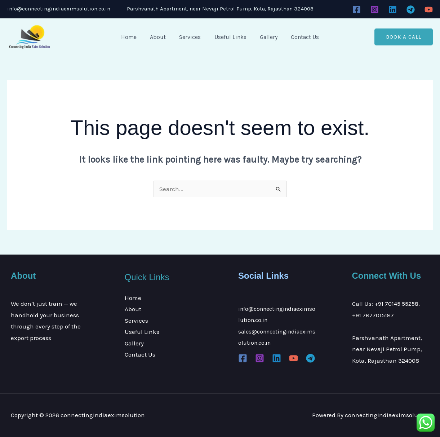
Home (133, 37)
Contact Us (300, 37)
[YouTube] (429, 9)
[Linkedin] (392, 9)
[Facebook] (356, 9)
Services (191, 37)
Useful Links (229, 37)
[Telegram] (410, 9)
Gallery (266, 37)
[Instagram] (374, 9)
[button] (403, 36)
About (161, 37)
